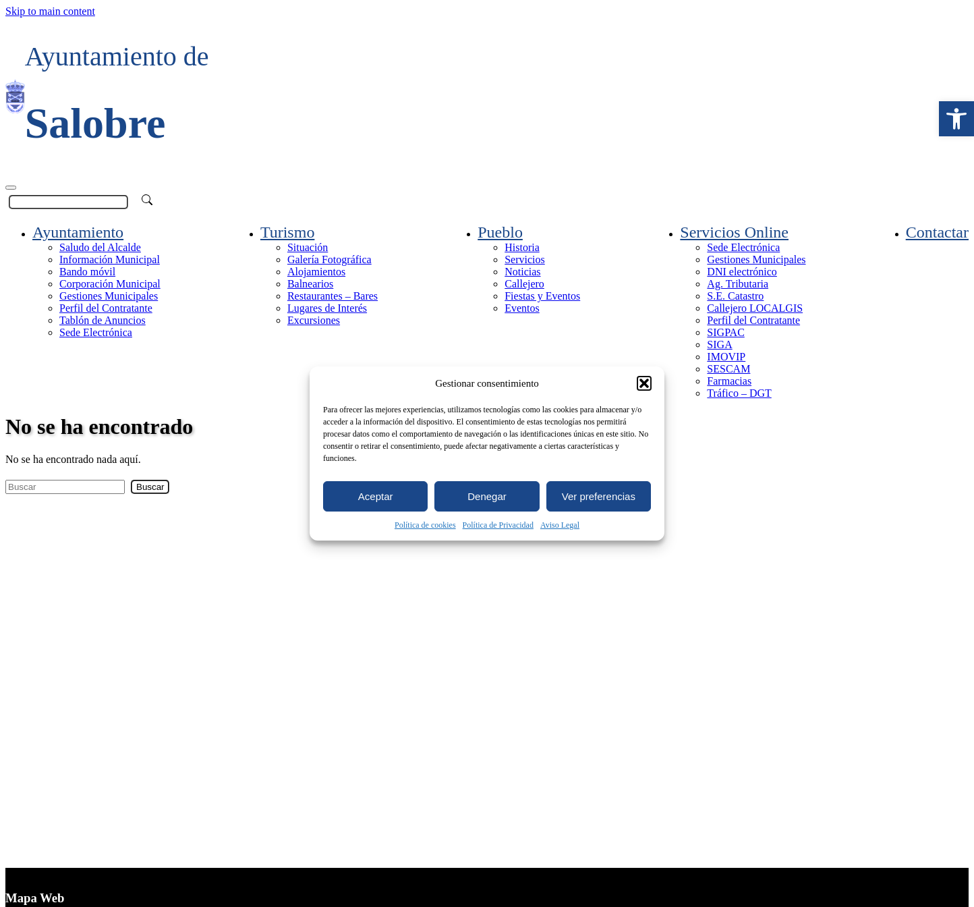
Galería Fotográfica (329, 259)
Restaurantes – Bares (332, 296)
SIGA (719, 344)
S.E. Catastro (735, 296)
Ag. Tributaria (737, 284)
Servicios (525, 259)
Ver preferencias (598, 496)
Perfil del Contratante (105, 308)
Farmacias (729, 381)
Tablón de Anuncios (102, 320)
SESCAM (728, 369)
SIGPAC (725, 332)
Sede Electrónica (95, 332)
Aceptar (375, 496)
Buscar (150, 487)
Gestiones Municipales (108, 296)
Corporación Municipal (110, 284)
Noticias (522, 271)
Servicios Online (734, 232)
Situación (307, 247)
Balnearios (310, 284)
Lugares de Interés (327, 308)
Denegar (487, 496)
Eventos (522, 308)
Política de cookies (425, 525)
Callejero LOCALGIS (755, 308)
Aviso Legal (559, 525)
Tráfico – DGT (739, 393)
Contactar (937, 232)
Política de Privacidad (498, 525)
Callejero (524, 284)
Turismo (287, 232)
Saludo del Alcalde (100, 247)
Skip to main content (50, 11)
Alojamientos (316, 271)
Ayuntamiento (77, 232)
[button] (956, 118)
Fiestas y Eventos (542, 296)
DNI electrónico (742, 271)
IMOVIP (726, 356)
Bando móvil (87, 271)
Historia (522, 247)
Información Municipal (109, 259)
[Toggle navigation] (10, 188)
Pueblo (500, 232)
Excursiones (313, 320)
